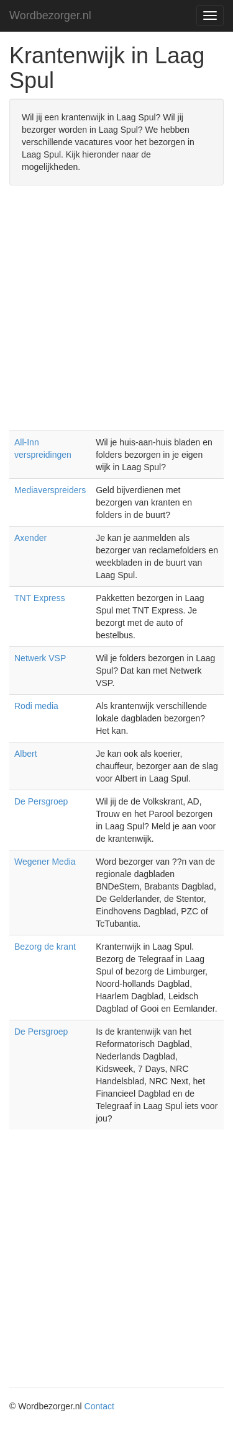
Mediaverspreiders (50, 490)
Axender (30, 538)
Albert (25, 754)
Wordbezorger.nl (50, 15)
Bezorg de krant (45, 947)
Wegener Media (45, 862)
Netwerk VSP (40, 658)
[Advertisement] (116, 314)
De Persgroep (41, 801)
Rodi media (36, 706)
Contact (99, 1406)
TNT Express (39, 598)
